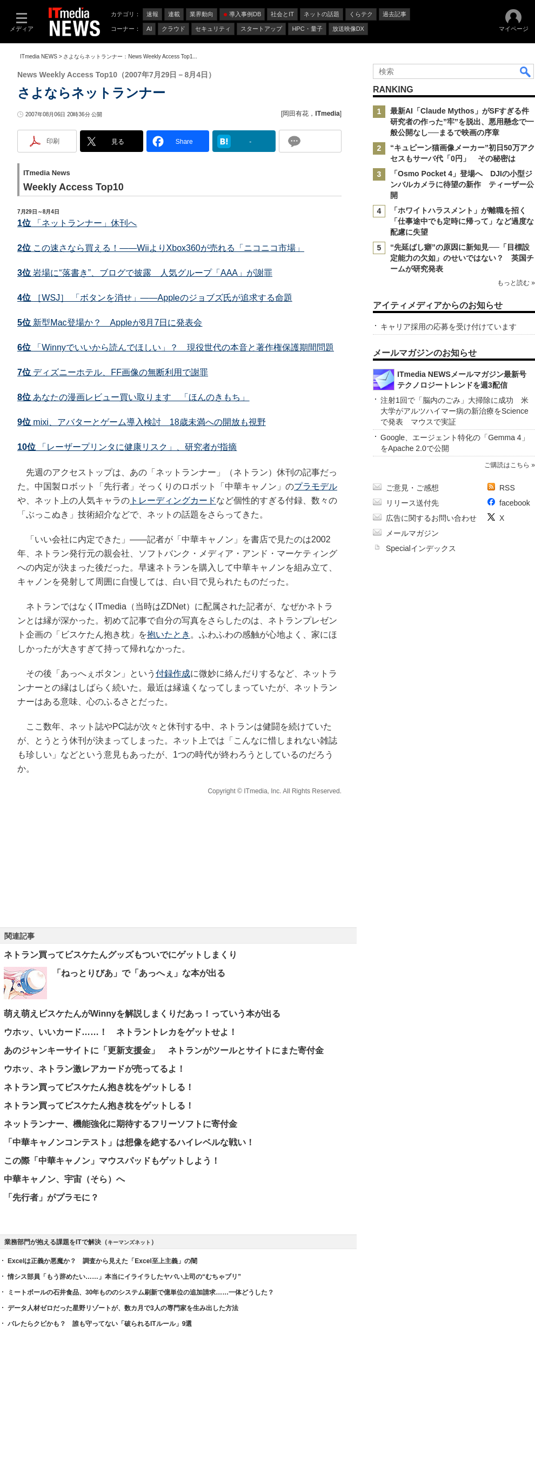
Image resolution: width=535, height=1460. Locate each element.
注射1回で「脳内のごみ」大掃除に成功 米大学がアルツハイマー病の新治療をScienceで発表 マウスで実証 (454, 411)
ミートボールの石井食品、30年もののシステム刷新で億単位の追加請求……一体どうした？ (141, 1292)
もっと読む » (516, 283)
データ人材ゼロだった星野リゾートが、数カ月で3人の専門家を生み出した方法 (123, 1308)
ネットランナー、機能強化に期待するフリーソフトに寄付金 (120, 1124)
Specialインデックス (421, 548)
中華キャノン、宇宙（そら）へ (64, 1179)
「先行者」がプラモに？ (51, 1197)
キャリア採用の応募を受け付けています (448, 326)
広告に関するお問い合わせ (431, 518)
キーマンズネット (129, 1242)
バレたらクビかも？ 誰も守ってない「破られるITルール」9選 (100, 1324)
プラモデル (315, 486)
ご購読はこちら (507, 465)
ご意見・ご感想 (412, 487)
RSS (507, 487)
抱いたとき (168, 634)
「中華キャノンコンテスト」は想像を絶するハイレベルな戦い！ (129, 1142)
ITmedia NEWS (38, 56)
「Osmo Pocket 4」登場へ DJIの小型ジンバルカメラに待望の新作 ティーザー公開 (462, 184)
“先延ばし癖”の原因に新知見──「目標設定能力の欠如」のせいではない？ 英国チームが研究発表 (462, 258)
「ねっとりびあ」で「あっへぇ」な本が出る (138, 973)
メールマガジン (412, 533)
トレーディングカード (173, 500)
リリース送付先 (412, 503)
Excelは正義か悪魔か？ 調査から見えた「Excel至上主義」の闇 (102, 1261)
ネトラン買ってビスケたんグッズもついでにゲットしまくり (120, 954)
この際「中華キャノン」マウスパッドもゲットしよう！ (112, 1160)
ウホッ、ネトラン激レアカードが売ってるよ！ (94, 1068)
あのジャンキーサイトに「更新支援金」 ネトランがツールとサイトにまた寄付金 (164, 1050)
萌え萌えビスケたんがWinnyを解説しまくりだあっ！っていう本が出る (142, 1013)
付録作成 (173, 673)
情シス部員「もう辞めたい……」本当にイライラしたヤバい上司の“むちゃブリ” (124, 1276)
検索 (526, 71)
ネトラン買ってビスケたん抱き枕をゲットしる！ (99, 1087)
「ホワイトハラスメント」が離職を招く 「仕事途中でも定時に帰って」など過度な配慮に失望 (462, 221)
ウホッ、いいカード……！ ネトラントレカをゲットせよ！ (120, 1032)
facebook (514, 503)
